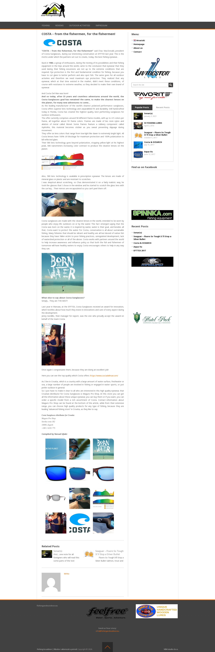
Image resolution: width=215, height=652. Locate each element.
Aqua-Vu (148, 151)
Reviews (59, 25)
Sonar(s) (148, 113)
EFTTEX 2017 (140, 250)
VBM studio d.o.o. (171, 649)
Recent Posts (163, 107)
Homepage (139, 44)
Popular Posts (142, 107)
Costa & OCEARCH (153, 142)
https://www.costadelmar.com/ (104, 375)
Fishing (46, 25)
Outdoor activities (79, 25)
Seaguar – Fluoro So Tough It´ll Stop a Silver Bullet (157, 133)
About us (138, 48)
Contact (138, 51)
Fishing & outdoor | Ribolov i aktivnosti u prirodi (57, 649)
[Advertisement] (132, 10)
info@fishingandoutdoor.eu (107, 631)
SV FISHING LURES (153, 123)
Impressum (101, 25)
